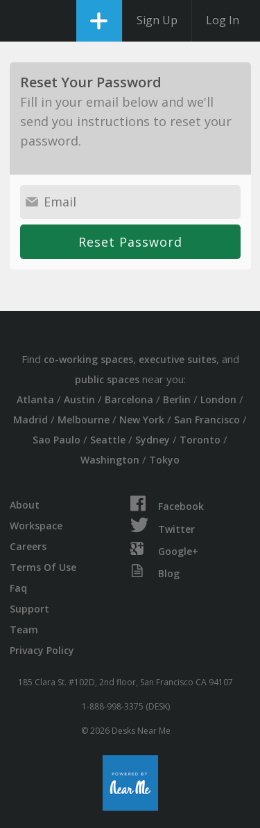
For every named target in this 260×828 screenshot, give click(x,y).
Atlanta (35, 399)
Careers (28, 546)
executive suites (177, 359)
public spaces (107, 379)
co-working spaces (88, 359)
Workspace (36, 525)
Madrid (30, 419)
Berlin (177, 399)
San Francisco (207, 419)
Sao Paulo (56, 439)
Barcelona (129, 399)
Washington (109, 459)
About (25, 504)
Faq (18, 587)
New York (141, 419)
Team (24, 629)
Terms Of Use (43, 567)
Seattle (107, 439)
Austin (79, 399)
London (218, 399)
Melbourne (84, 419)
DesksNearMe (22, 20)
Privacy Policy (42, 650)
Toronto (200, 439)
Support (29, 608)
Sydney (152, 439)
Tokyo (164, 459)
